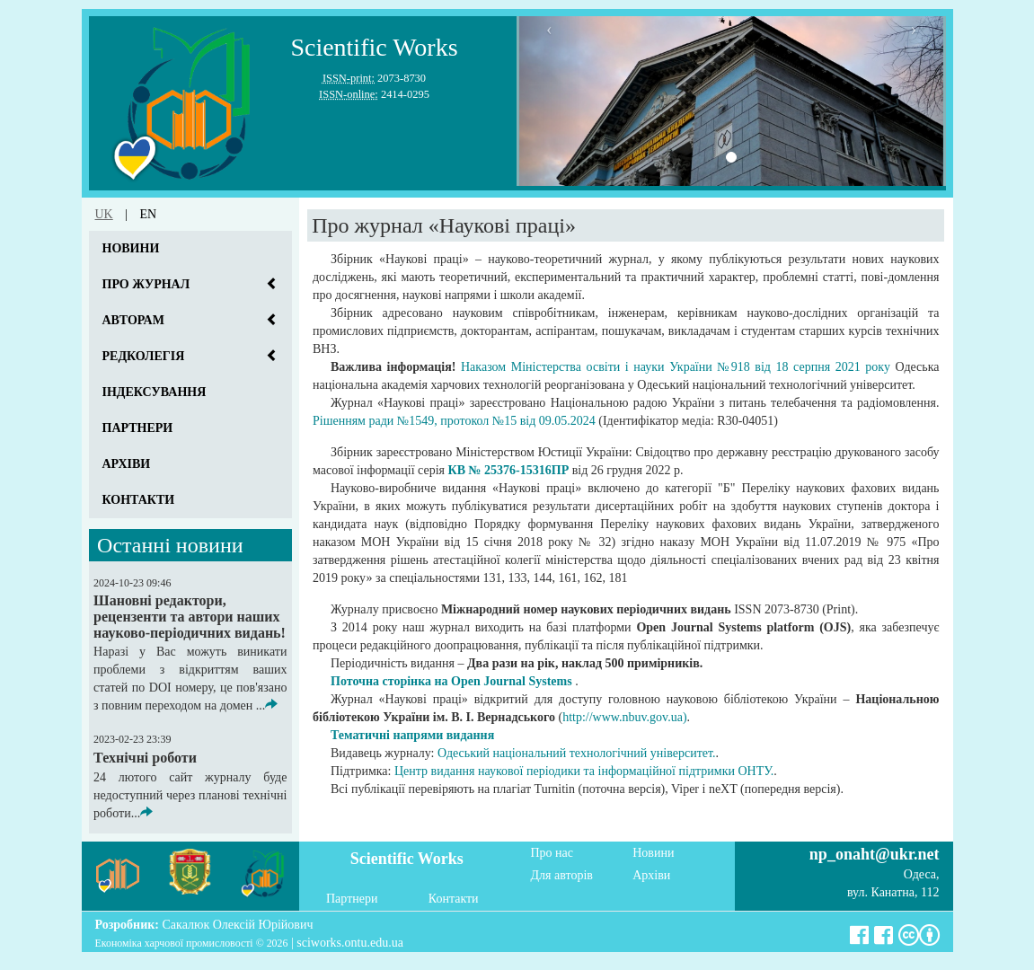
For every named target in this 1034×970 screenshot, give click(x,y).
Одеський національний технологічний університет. (576, 753)
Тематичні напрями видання (412, 735)
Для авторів (562, 875)
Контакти (138, 500)
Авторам (133, 320)
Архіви (126, 464)
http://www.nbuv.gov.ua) (624, 717)
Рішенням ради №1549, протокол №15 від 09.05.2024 (454, 421)
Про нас (552, 853)
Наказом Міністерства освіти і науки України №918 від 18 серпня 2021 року (675, 367)
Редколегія (143, 356)
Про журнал (146, 284)
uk (104, 214)
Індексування (154, 392)
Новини (131, 248)
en (148, 214)
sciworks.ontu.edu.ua (349, 942)
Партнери (137, 428)
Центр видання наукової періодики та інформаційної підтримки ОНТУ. (583, 771)
